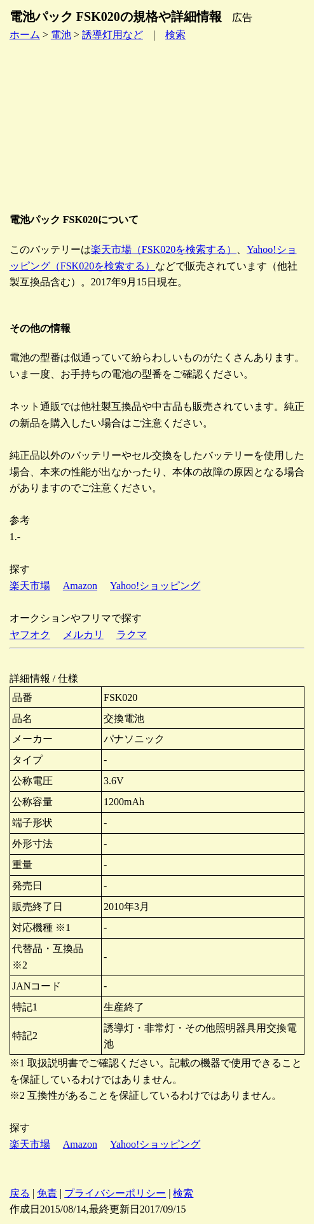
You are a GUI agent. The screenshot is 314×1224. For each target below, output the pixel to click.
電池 (61, 34)
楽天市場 (30, 585)
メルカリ (83, 634)
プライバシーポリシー (115, 1193)
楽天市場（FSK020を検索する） (163, 249)
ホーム (25, 34)
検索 (175, 34)
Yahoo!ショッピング (155, 585)
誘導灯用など (112, 34)
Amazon (80, 585)
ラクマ (131, 634)
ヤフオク (30, 634)
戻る (20, 1193)
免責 (47, 1193)
